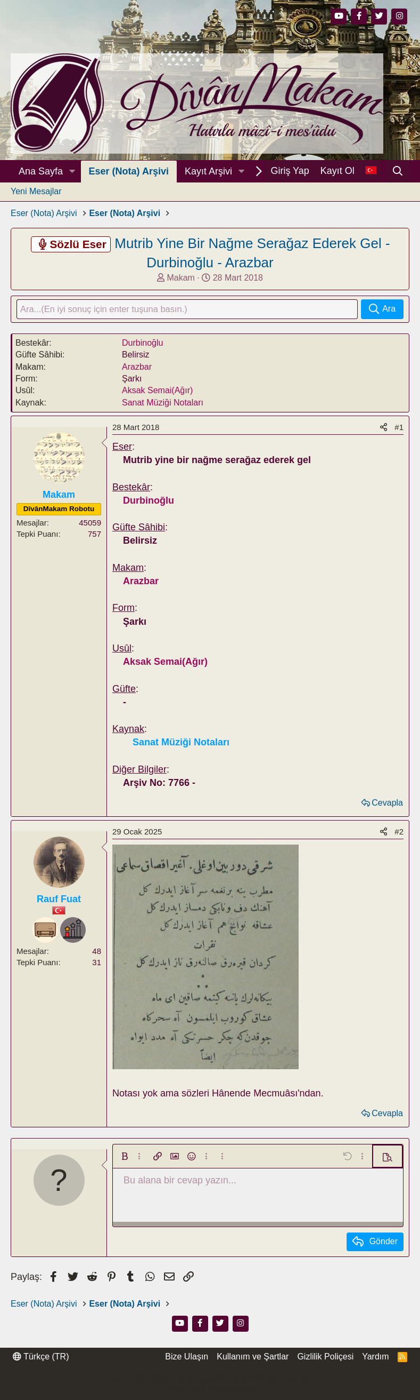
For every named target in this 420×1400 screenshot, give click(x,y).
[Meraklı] (73, 931)
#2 (398, 833)
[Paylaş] (383, 428)
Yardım (375, 1357)
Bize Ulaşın (186, 1357)
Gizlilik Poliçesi (325, 1357)
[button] (72, 171)
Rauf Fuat (59, 900)
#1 (398, 428)
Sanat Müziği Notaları (162, 403)
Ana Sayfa (41, 171)
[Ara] (397, 171)
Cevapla (387, 803)
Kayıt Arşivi (208, 171)
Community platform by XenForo (210, 1378)
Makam (180, 277)
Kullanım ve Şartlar (253, 1357)
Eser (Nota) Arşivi (129, 171)
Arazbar (137, 367)
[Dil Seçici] (371, 171)
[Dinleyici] (45, 931)
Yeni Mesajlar (36, 191)
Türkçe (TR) (41, 1357)
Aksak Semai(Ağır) (157, 391)
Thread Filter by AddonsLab (210, 1389)
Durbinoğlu (142, 343)
